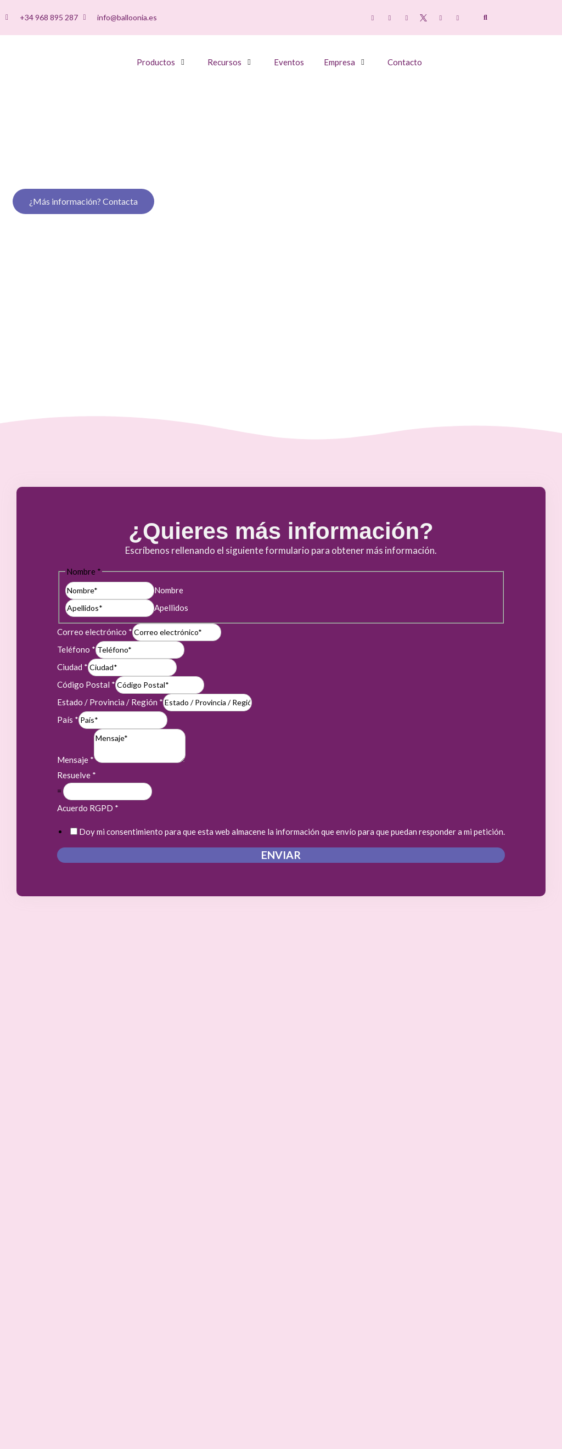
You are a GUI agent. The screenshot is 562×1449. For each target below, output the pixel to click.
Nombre (168, 590)
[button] (485, 17)
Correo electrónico (94, 632)
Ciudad (72, 667)
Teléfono (76, 649)
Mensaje (75, 760)
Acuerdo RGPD (88, 808)
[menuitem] (520, 18)
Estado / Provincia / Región (110, 702)
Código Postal (86, 684)
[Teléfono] (139, 650)
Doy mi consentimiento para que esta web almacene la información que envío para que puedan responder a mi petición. (292, 831)
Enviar (281, 855)
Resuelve (76, 775)
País (67, 719)
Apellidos (171, 608)
